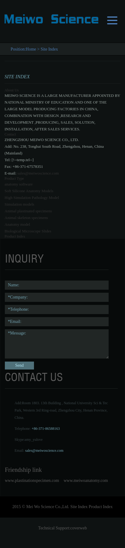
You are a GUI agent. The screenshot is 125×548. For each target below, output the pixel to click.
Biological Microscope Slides (28, 231)
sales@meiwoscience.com (38, 173)
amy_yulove (33, 439)
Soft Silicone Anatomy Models (29, 191)
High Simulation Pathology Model (32, 197)
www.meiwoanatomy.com (86, 480)
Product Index (15, 236)
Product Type (14, 178)
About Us (12, 90)
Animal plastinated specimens (28, 211)
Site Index (49, 49)
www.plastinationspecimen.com (32, 480)
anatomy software (19, 184)
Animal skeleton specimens (26, 217)
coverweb (78, 528)
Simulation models (19, 204)
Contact (10, 134)
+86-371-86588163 (46, 428)
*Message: (57, 344)
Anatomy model (17, 224)
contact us (34, 377)
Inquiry (24, 259)
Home (31, 49)
